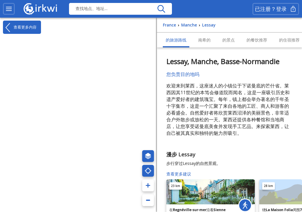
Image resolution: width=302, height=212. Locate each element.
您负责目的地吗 (182, 74)
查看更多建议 (178, 174)
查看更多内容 (20, 27)
